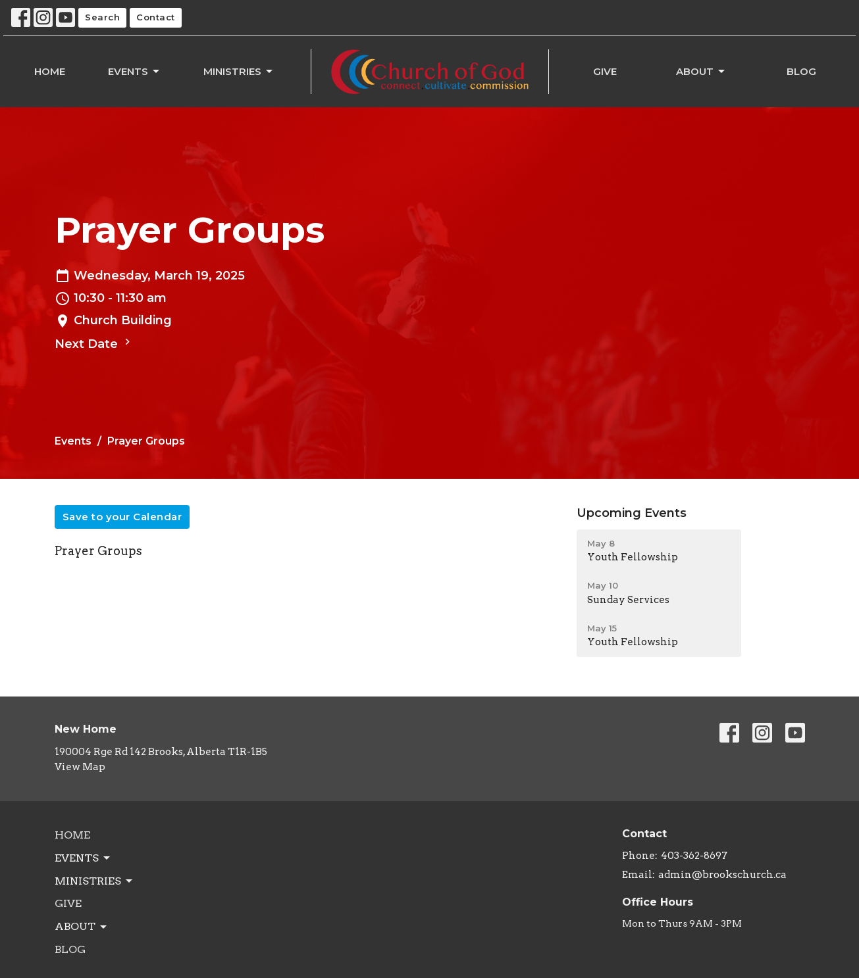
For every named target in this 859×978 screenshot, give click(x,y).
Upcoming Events (632, 513)
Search (102, 17)
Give (605, 71)
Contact (155, 17)
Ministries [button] (94, 881)
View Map (80, 767)
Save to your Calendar (122, 516)
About (701, 71)
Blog (801, 71)
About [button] (82, 926)
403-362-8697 (694, 856)
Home (49, 71)
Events (134, 71)
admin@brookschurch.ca (722, 875)
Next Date (94, 343)
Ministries (238, 71)
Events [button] (83, 858)
